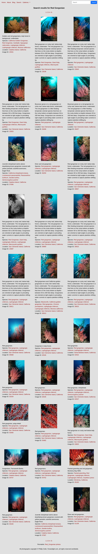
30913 (44, 313)
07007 (44, 535)
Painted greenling (80, 473)
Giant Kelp (55, 62)
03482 (44, 440)
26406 (44, 129)
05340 (11, 524)
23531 (11, 52)
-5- (51, 12)
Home (4, 2)
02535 (44, 397)
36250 (44, 173)
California (23, 50)
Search (19, 2)
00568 (11, 355)
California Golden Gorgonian (18, 40)
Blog (13, 2)
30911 (11, 306)
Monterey (77, 480)
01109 (77, 523)
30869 (44, 246)
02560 (11, 432)
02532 (77, 355)
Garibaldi (16, 43)
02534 (11, 396)
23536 (44, 71)
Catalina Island (14, 50)
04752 (44, 478)
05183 (77, 482)
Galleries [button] (26, 2)
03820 (77, 444)
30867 (77, 189)
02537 (77, 399)
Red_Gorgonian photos (53, 544)
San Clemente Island (49, 69)
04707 (11, 478)
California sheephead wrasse (18, 173)
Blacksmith (44, 302)
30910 (77, 246)
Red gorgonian (79, 62)
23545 (77, 69)
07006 (11, 184)
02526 (44, 355)
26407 (77, 129)
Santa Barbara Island (81, 352)
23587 (11, 249)
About (9, 2)
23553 (11, 131)
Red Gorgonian (7, 43)
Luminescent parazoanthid (11, 175)
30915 (77, 306)
